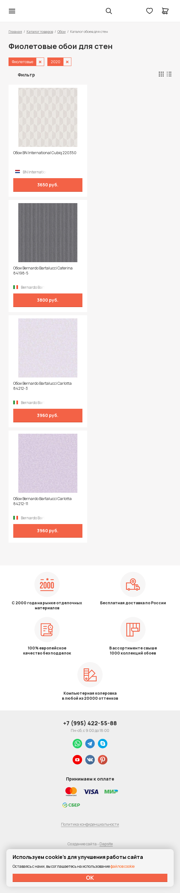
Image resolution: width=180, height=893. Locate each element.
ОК (90, 877)
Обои (61, 31)
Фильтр (26, 75)
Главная (15, 31)
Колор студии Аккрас (28, 11)
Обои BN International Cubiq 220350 (44, 152)
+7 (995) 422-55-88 (90, 723)
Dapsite (106, 844)
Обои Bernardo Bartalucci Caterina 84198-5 (43, 271)
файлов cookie (123, 866)
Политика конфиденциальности (90, 824)
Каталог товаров (40, 31)
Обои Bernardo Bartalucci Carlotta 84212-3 (42, 386)
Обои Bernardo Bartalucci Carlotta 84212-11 (42, 501)
